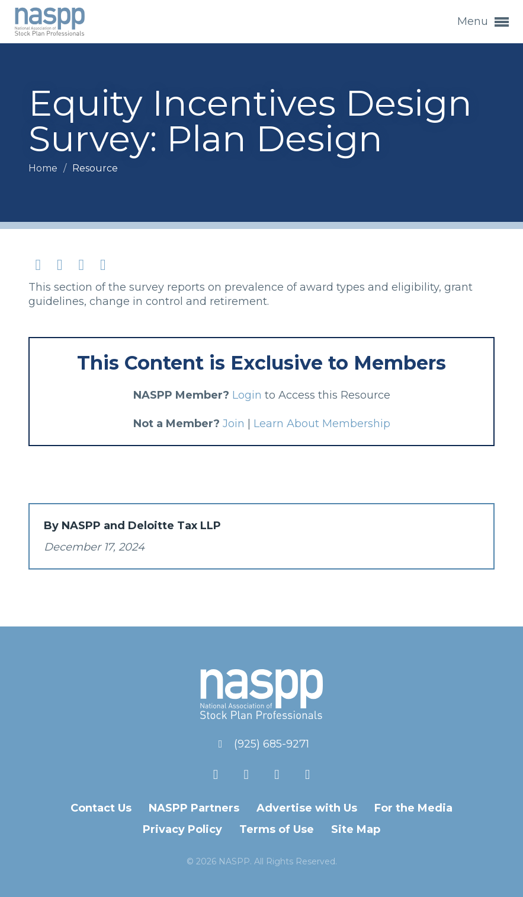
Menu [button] (483, 22)
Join (234, 423)
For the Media (413, 808)
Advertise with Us (306, 808)
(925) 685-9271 (271, 743)
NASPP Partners (194, 808)
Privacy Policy (182, 829)
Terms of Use (276, 829)
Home (44, 168)
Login (247, 395)
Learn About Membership (322, 423)
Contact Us (100, 808)
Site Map (355, 829)
